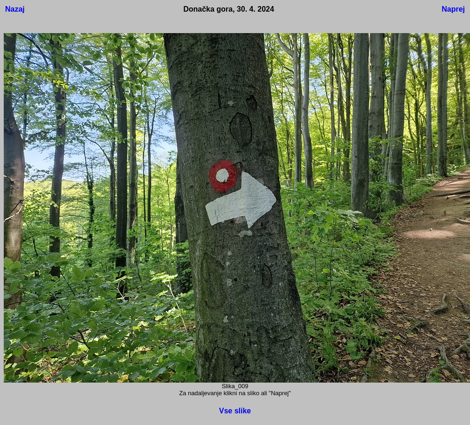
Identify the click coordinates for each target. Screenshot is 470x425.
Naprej (453, 9)
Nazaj (15, 9)
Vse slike (235, 411)
